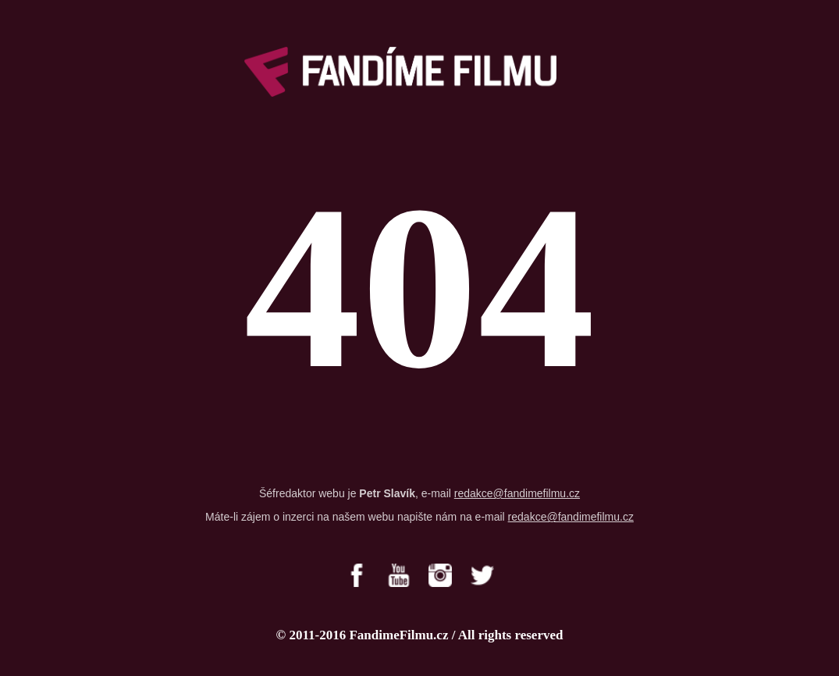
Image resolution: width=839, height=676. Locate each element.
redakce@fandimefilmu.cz (517, 493)
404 (419, 287)
